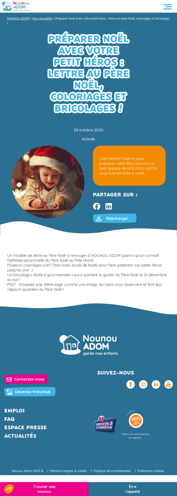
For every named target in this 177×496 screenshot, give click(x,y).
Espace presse (25, 428)
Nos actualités (42, 18)
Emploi (14, 411)
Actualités (20, 436)
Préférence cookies (151, 471)
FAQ (9, 419)
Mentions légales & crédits (68, 471)
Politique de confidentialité (112, 471)
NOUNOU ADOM (18, 18)
